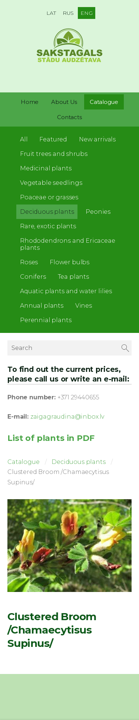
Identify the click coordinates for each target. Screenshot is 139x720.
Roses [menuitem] (29, 262)
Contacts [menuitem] (69, 117)
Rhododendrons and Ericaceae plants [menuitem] (67, 244)
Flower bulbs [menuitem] (69, 262)
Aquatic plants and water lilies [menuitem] (66, 291)
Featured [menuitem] (53, 139)
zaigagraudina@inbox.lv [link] (67, 416)
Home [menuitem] (30, 101)
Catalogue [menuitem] (104, 101)
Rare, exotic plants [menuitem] (48, 226)
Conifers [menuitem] (33, 276)
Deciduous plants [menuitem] (47, 211)
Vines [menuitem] (83, 305)
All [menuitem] (24, 139)
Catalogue (23, 461)
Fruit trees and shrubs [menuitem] (53, 153)
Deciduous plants (78, 461)
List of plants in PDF (51, 438)
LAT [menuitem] (51, 13)
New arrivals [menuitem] (97, 139)
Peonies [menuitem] (98, 211)
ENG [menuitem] (86, 13)
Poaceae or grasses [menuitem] (49, 197)
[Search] (69, 348)
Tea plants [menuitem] (73, 276)
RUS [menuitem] (68, 13)
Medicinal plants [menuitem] (45, 168)
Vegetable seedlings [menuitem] (51, 182)
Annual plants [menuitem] (41, 305)
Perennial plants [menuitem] (45, 320)
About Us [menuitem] (64, 101)
